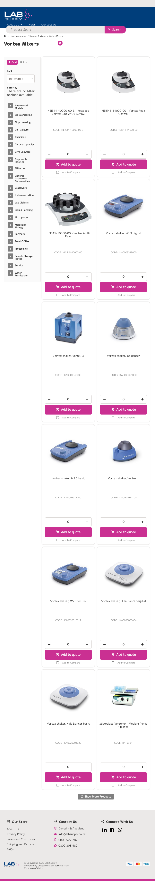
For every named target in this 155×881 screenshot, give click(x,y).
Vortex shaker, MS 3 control (68, 601)
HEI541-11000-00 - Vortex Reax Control (123, 112)
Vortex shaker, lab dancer (123, 355)
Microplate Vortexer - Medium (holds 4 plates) (123, 725)
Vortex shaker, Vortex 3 (68, 355)
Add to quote (70, 164)
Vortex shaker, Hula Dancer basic (68, 723)
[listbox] (21, 78)
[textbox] (72, 15)
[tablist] (77, 48)
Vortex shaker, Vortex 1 (123, 478)
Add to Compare (71, 172)
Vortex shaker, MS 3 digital (123, 233)
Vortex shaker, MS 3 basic (68, 478)
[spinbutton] (68, 154)
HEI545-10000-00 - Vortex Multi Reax (68, 235)
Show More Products (97, 796)
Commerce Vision (33, 868)
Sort (9, 71)
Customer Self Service (50, 865)
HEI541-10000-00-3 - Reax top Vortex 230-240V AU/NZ (68, 112)
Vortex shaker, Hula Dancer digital (123, 601)
